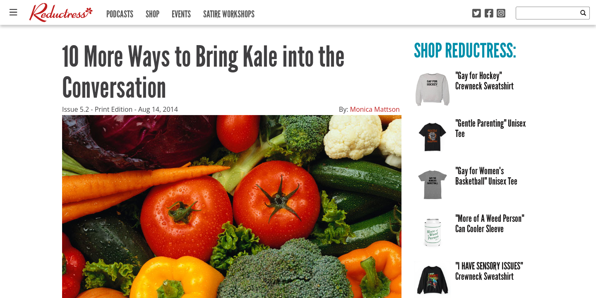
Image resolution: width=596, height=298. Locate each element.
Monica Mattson (375, 109)
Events (181, 12)
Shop (152, 12)
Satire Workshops (229, 12)
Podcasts (119, 12)
